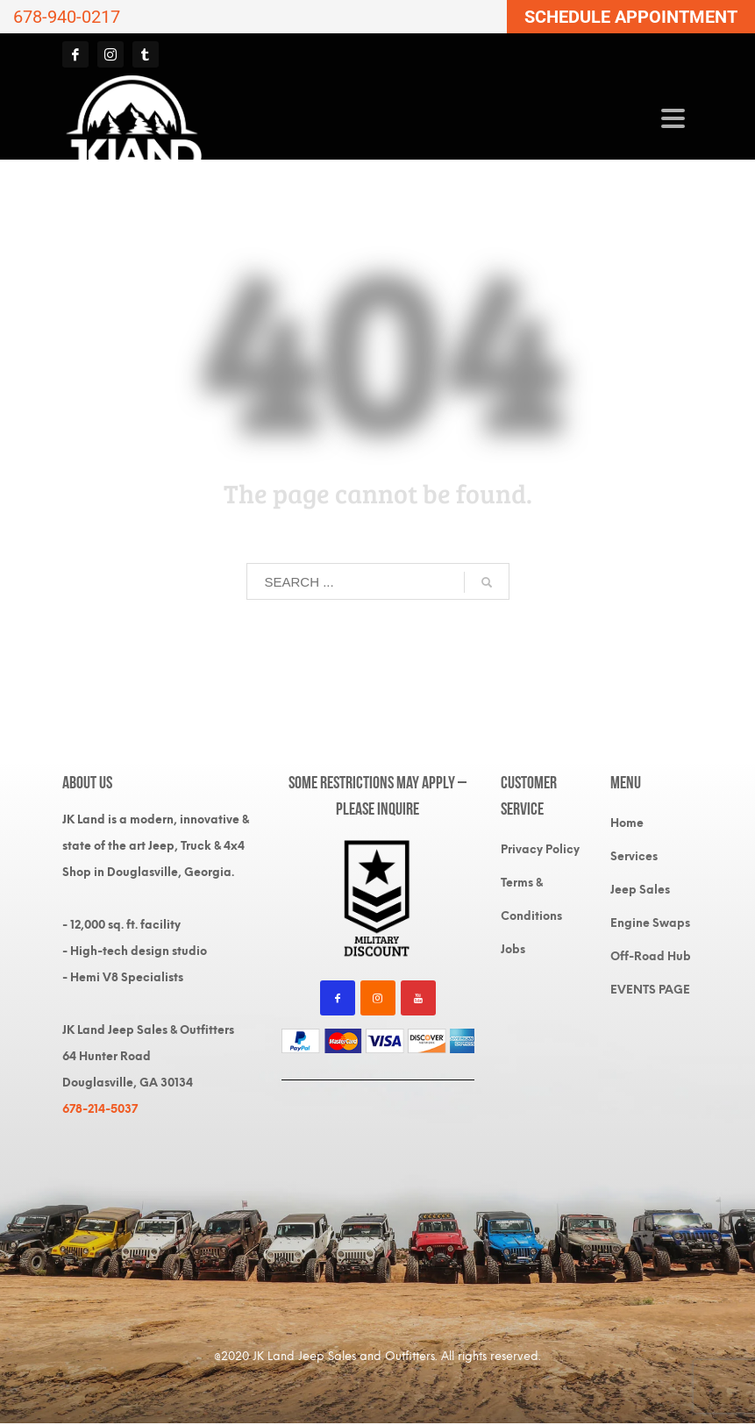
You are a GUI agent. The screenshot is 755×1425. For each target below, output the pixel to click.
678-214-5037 (100, 1108)
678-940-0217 (66, 16)
